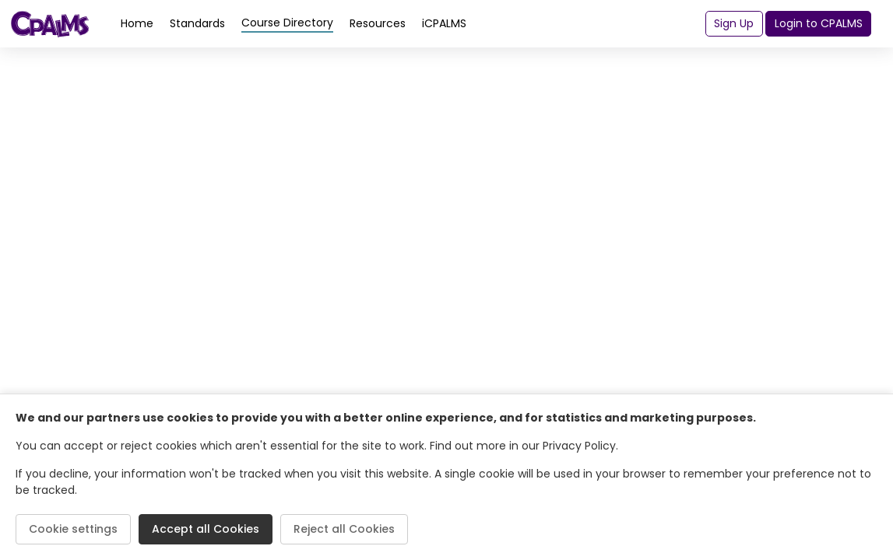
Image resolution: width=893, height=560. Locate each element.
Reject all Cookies (344, 529)
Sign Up (734, 23)
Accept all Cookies (205, 529)
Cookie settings (73, 529)
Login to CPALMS (819, 23)
